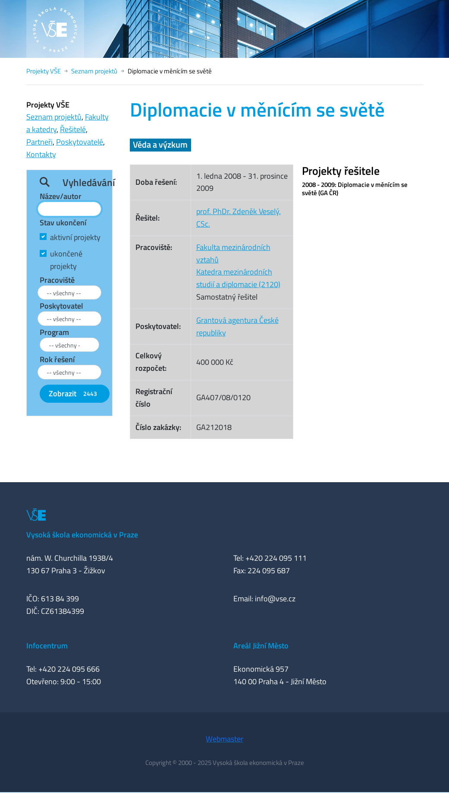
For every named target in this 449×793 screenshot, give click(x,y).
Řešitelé (73, 129)
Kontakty (41, 154)
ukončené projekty (66, 260)
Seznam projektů (94, 71)
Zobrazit (74, 393)
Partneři (39, 142)
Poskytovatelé (79, 142)
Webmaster (224, 739)
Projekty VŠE (43, 71)
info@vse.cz (275, 598)
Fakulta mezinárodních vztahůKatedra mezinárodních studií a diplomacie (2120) (238, 265)
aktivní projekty (75, 237)
